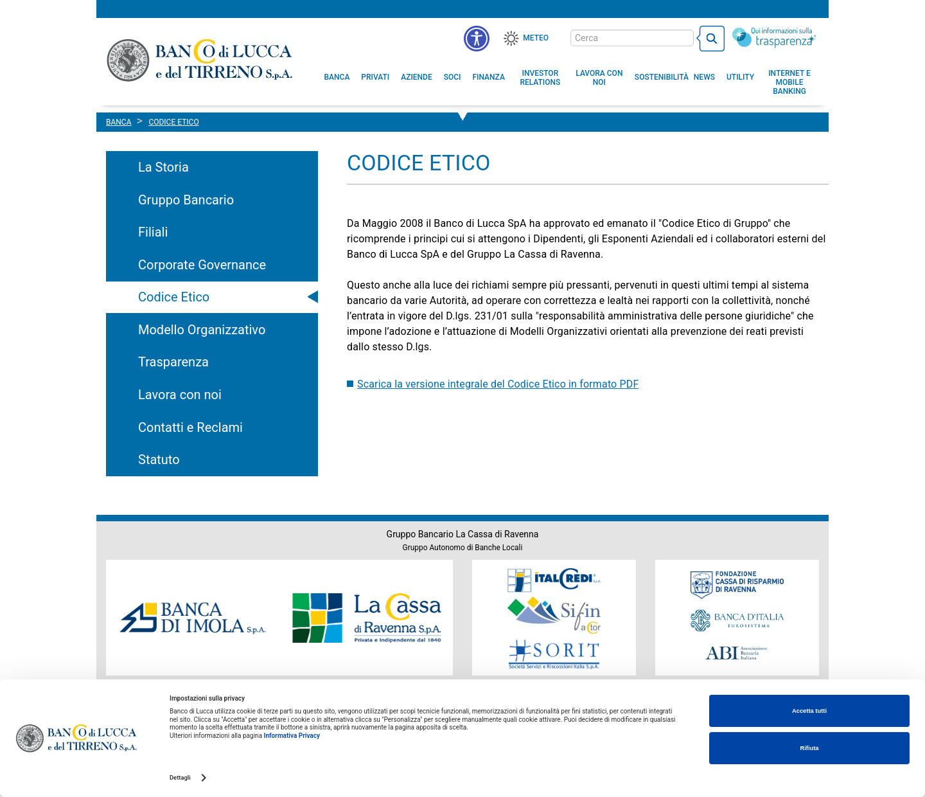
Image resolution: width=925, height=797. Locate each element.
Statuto (159, 459)
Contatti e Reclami (190, 427)
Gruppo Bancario (186, 200)
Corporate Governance (202, 265)
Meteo (536, 37)
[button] (599, 77)
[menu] (476, 38)
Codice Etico (173, 297)
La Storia (163, 167)
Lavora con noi (180, 394)
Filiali (153, 232)
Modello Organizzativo (201, 329)
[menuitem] (337, 77)
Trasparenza (173, 362)
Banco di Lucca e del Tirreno (200, 59)
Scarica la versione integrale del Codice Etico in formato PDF (498, 384)
